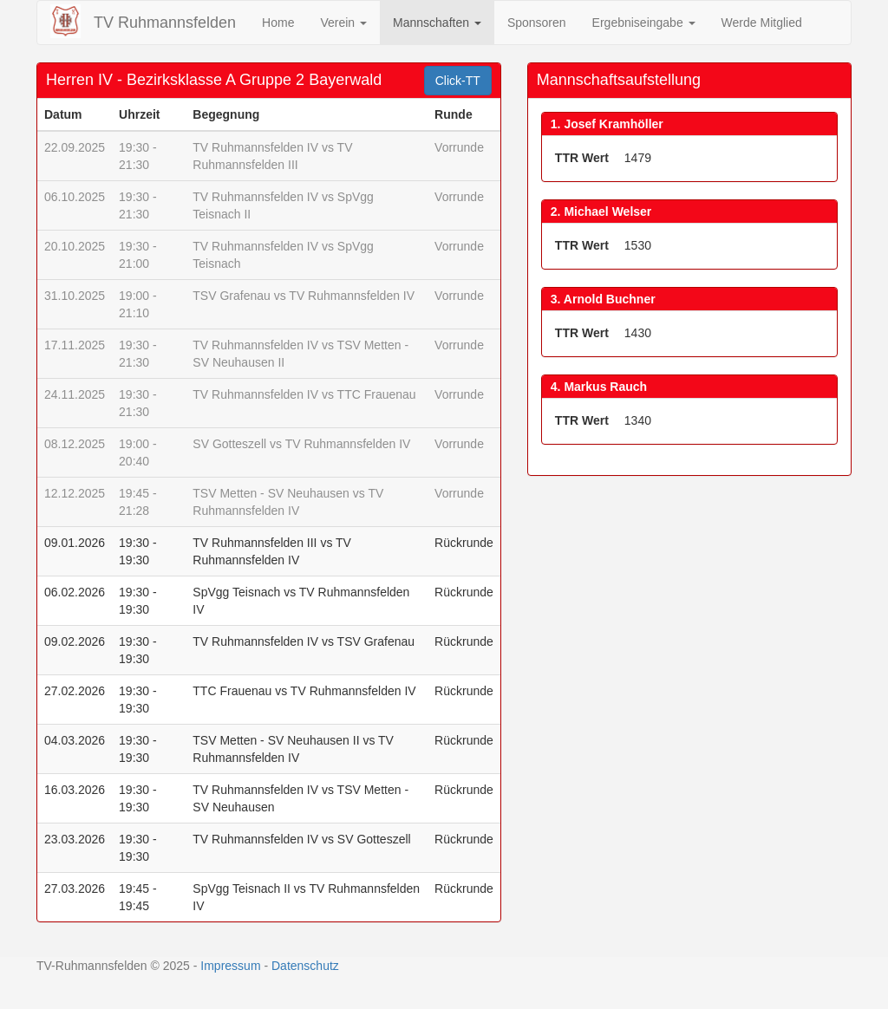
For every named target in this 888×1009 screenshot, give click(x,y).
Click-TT (457, 81)
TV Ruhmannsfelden (165, 22)
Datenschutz (305, 966)
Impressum (230, 966)
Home (278, 22)
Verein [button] (343, 22)
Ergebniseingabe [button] (643, 22)
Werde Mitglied (762, 22)
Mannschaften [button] (437, 22)
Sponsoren (536, 22)
